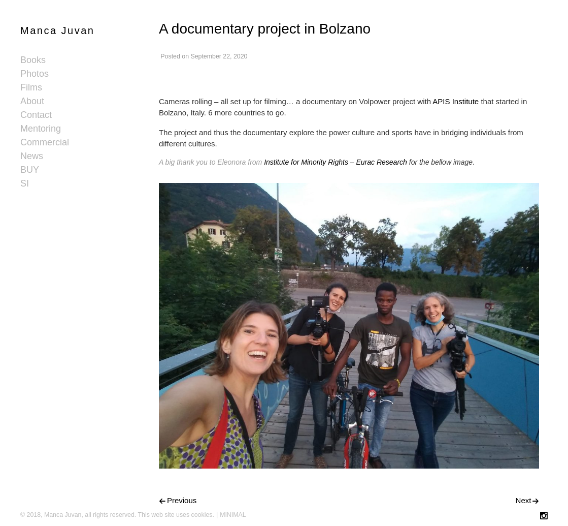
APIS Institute (455, 101)
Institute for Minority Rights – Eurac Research (335, 162)
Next (523, 500)
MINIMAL (233, 514)
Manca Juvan (57, 30)
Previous (181, 500)
